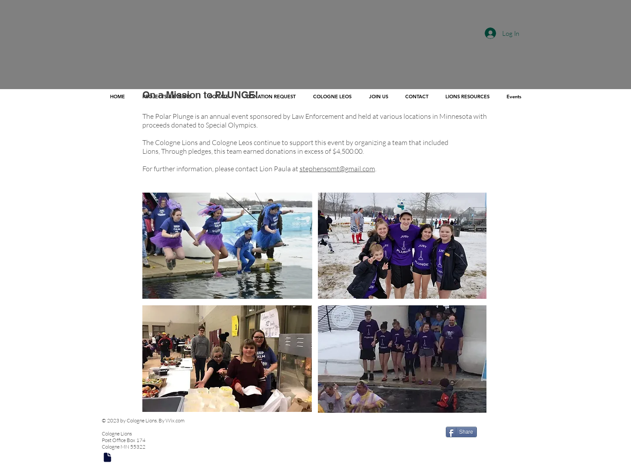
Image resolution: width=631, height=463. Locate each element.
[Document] (107, 457)
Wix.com (175, 420)
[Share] (461, 432)
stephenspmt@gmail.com (337, 168)
